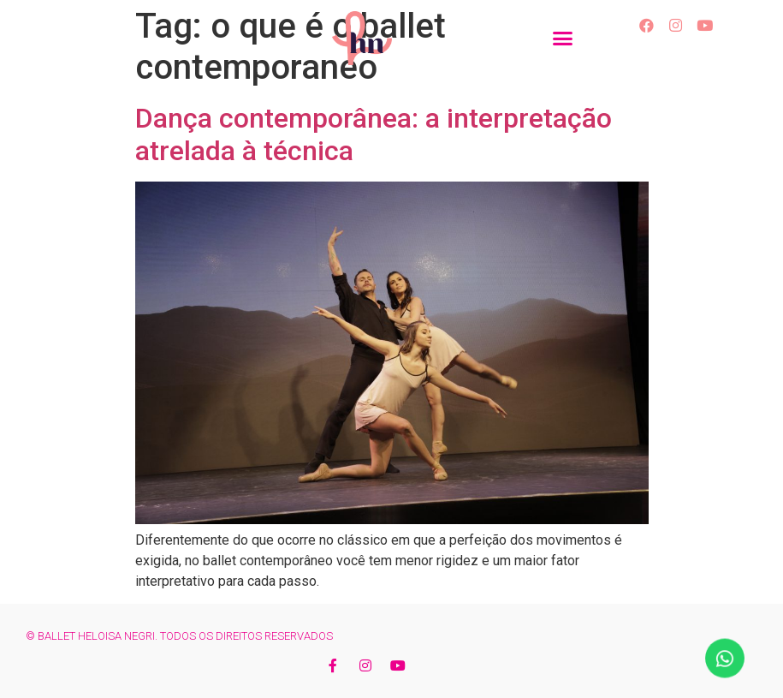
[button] (563, 38)
